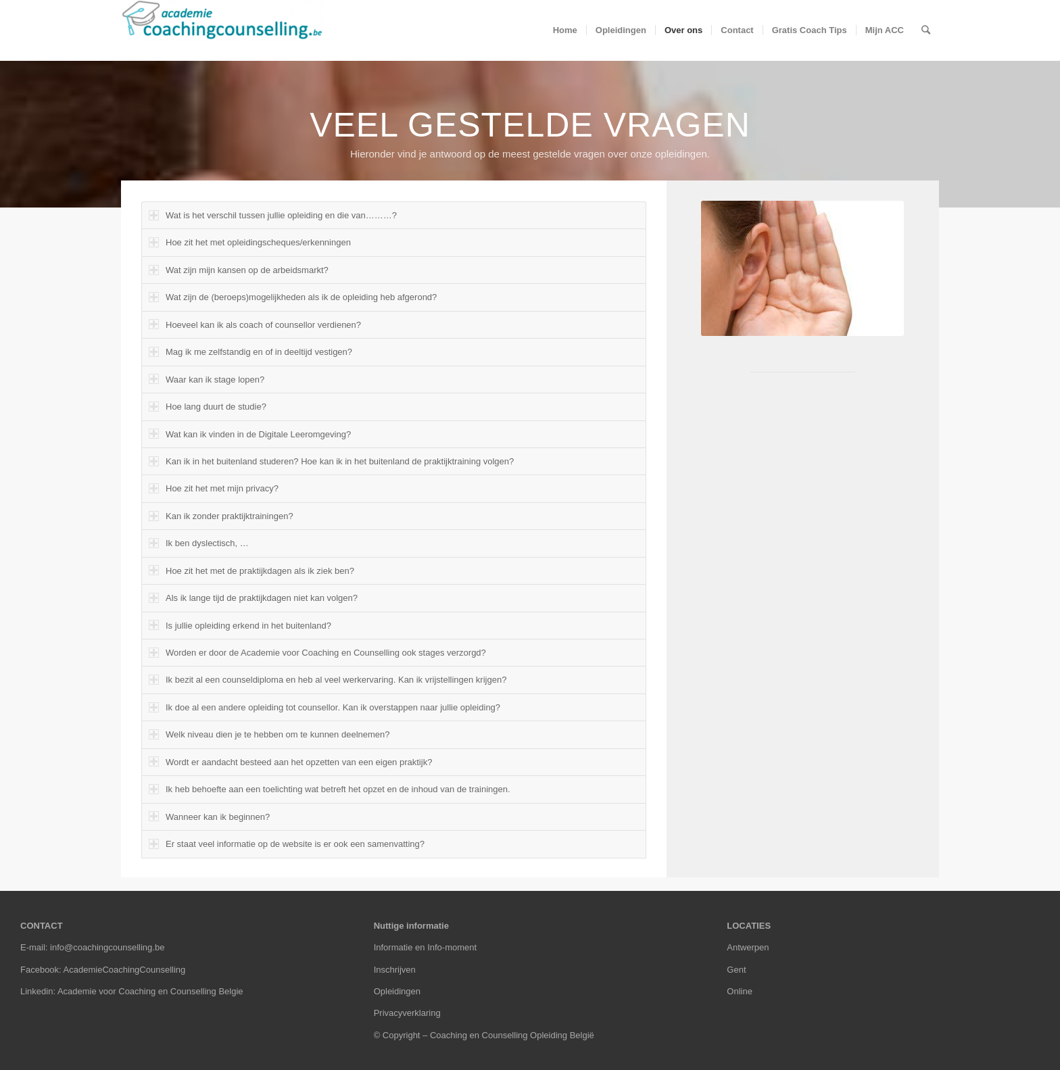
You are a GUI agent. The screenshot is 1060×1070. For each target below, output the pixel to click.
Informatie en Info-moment (425, 947)
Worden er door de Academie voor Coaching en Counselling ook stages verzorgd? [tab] (317, 653)
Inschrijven (395, 970)
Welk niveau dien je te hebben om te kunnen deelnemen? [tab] (269, 734)
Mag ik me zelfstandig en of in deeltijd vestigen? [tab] (250, 352)
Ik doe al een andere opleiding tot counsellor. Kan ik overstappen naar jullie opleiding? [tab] (324, 707)
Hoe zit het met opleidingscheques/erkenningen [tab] (250, 242)
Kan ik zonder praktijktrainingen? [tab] (221, 516)
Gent (736, 970)
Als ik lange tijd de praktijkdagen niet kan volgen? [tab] (253, 598)
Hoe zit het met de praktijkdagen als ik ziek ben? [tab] (251, 570)
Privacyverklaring (407, 1013)
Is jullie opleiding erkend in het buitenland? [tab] (240, 625)
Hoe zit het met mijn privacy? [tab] (214, 488)
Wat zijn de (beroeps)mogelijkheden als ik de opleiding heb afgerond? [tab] (293, 297)
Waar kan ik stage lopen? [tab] (206, 379)
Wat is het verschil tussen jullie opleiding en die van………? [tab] (273, 215)
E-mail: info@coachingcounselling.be (92, 947)
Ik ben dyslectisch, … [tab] (199, 543)
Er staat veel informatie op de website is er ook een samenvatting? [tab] (287, 844)
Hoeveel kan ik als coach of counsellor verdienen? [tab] (255, 324)
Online (739, 991)
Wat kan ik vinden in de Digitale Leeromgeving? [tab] (250, 434)
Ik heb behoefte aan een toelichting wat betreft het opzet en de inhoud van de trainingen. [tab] (329, 789)
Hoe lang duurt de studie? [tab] (207, 407)
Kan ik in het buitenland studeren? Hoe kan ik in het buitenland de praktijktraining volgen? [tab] (331, 461)
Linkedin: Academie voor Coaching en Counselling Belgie (131, 991)
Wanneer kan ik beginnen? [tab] (209, 816)
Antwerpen (748, 947)
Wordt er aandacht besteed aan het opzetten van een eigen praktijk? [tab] (290, 761)
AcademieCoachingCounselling (125, 970)
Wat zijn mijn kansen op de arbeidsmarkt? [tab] (239, 270)
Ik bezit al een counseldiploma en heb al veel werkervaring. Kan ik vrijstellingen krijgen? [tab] (327, 680)
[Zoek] (926, 30)
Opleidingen (397, 991)
